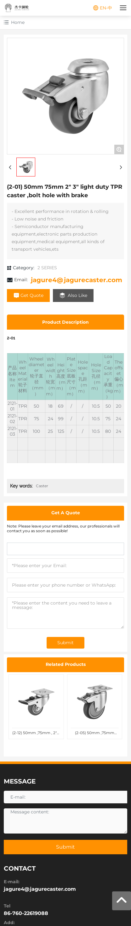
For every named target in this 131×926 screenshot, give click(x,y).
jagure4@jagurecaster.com (76, 280)
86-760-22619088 (26, 913)
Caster (42, 485)
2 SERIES (47, 268)
